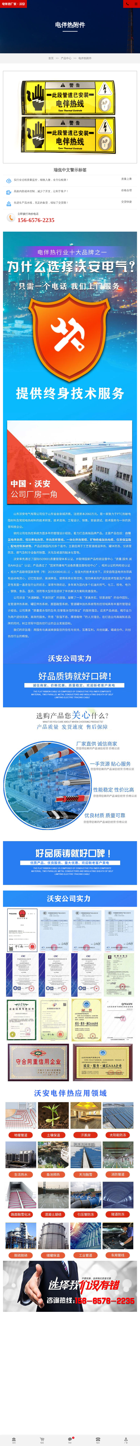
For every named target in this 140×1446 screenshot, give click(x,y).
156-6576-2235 (130, 3)
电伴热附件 (85, 58)
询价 (70, 1443)
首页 (51, 58)
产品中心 (66, 58)
